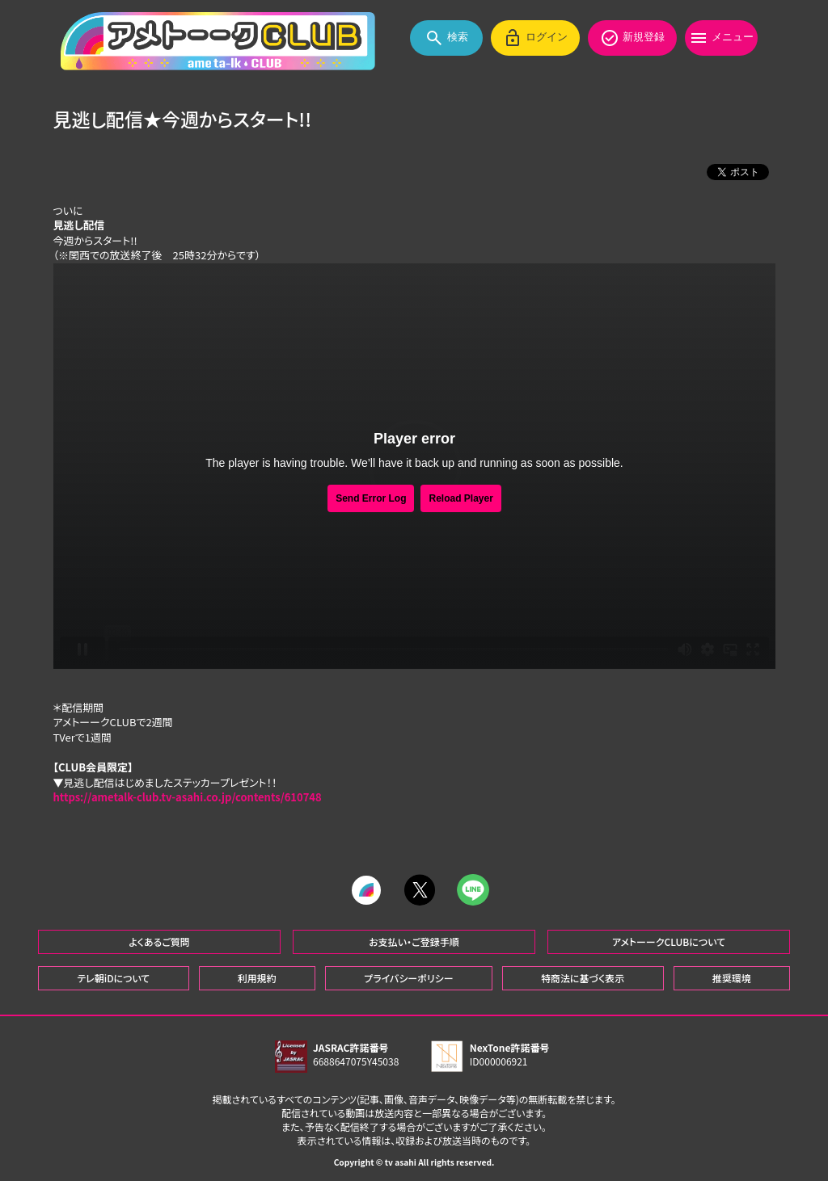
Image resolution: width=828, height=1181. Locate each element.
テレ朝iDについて (113, 975)
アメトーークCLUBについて (668, 939)
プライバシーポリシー (408, 975)
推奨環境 (731, 975)
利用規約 (257, 975)
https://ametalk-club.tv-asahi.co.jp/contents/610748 (187, 797)
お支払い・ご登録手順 (413, 939)
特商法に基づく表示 (582, 975)
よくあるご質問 (159, 939)
